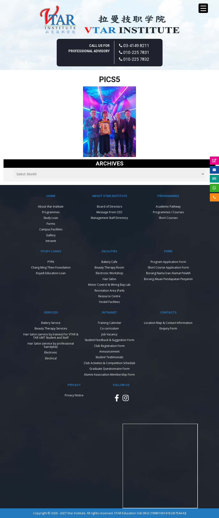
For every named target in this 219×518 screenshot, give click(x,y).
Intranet (51, 241)
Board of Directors (109, 207)
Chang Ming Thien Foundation (51, 267)
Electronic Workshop (109, 273)
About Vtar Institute (51, 207)
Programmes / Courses (168, 212)
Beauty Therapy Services (51, 328)
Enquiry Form (168, 328)
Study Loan (51, 218)
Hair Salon (109, 279)
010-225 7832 (134, 59)
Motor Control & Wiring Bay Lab (109, 285)
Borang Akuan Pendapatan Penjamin (168, 279)
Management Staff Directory (109, 218)
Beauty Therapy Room (109, 267)
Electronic (50, 352)
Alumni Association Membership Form (109, 375)
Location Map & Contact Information (168, 323)
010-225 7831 (134, 52)
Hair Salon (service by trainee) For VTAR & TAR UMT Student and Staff (50, 336)
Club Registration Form (109, 346)
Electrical (51, 358)
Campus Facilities (50, 229)
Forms (51, 224)
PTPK (51, 262)
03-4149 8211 (134, 45)
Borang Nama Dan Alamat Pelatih (168, 273)
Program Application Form (168, 262)
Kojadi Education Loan (51, 273)
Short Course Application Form (168, 267)
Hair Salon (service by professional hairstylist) (51, 345)
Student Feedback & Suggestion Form (109, 340)
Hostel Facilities (109, 302)
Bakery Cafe (109, 262)
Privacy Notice (74, 395)
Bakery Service (50, 323)
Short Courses (168, 218)
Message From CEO (109, 212)
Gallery (51, 235)
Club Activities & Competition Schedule (109, 363)
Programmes (51, 212)
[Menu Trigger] (203, 8)
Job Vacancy (109, 334)
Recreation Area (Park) (109, 291)
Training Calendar (109, 323)
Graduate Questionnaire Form (109, 369)
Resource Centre (109, 296)
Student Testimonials (109, 357)
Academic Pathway (168, 207)
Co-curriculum (109, 328)
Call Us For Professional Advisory (89, 48)
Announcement (109, 351)
